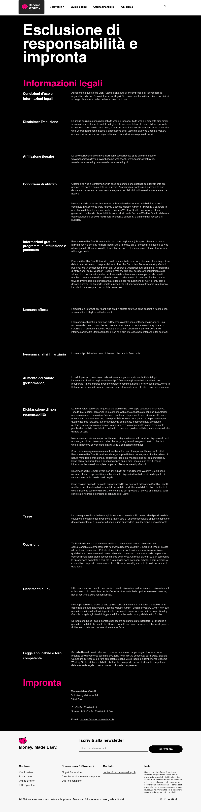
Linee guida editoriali (113, 799)
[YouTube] (172, 799)
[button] (79, 7)
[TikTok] (176, 799)
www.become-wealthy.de (85, 162)
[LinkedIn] (168, 799)
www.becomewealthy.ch (84, 158)
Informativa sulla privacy (58, 799)
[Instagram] (161, 799)
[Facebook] (164, 799)
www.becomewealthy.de (141, 158)
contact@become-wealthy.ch (97, 719)
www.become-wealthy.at (114, 162)
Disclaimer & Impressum (86, 799)
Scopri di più (170, 792)
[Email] (112, 748)
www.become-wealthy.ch (112, 158)
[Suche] (148, 6)
